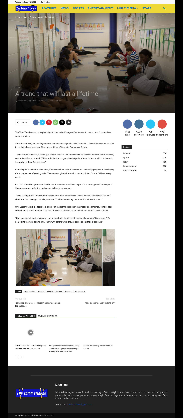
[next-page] (21, 357)
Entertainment (100, 8)
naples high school (54, 291)
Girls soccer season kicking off (100, 303)
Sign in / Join (45, 2)
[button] (164, 8)
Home (17, 17)
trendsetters (80, 291)
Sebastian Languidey (27, 101)
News (64, 8)
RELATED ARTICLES (26, 316)
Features (49, 8)
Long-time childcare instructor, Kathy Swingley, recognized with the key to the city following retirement (64, 348)
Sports (78, 8)
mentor (41, 291)
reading (68, 291)
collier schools (29, 291)
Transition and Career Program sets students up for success (37, 304)
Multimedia (127, 8)
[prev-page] (17, 357)
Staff (147, 8)
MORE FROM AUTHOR (48, 316)
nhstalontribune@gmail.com (79, 404)
